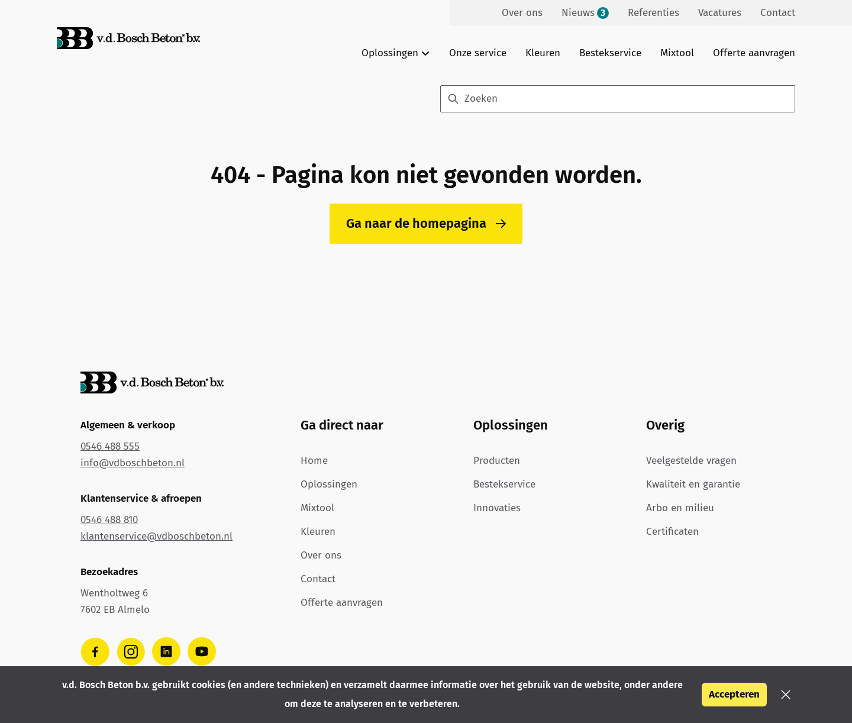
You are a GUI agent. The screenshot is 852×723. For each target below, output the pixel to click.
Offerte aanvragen (754, 53)
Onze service (477, 53)
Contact (318, 579)
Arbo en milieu (680, 508)
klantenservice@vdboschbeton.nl (156, 536)
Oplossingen (329, 484)
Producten (496, 460)
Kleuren (542, 53)
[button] (786, 694)
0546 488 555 (110, 446)
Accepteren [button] (734, 694)
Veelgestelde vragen (691, 460)
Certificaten (672, 531)
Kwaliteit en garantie (693, 484)
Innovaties (497, 508)
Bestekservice (610, 53)
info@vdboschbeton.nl (132, 463)
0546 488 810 (109, 520)
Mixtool (677, 53)
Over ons (321, 555)
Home (314, 460)
